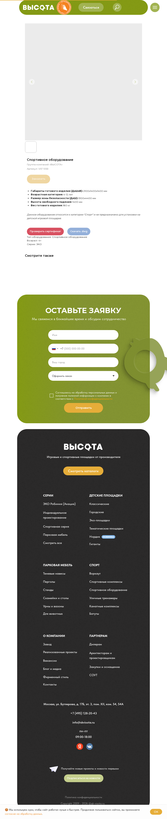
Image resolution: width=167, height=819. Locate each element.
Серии (48, 495)
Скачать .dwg (78, 231)
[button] (91, 7)
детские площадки (106, 495)
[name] (83, 335)
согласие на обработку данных (23, 813)
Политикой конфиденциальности (93, 398)
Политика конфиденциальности (83, 797)
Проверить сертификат (45, 231)
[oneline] (83, 362)
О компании (54, 636)
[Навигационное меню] (155, 7)
